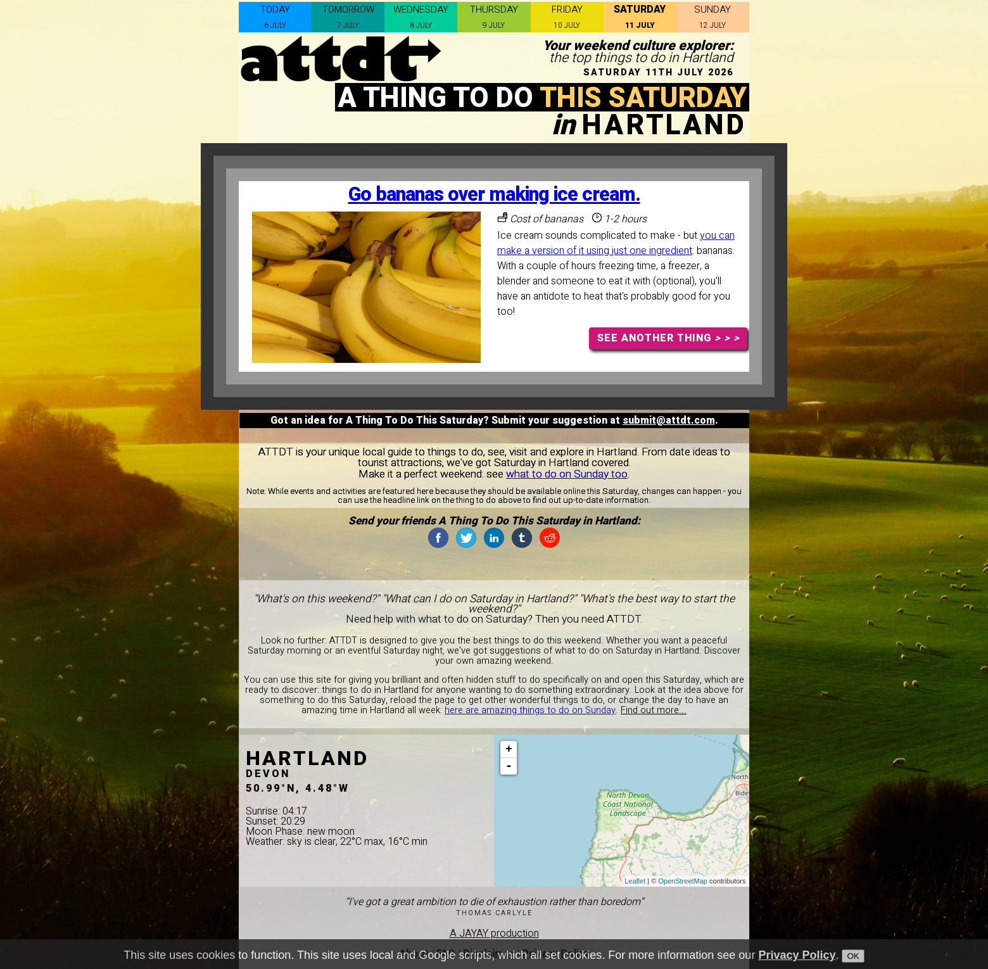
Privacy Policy (796, 960)
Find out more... (654, 710)
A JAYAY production (494, 933)
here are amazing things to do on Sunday (530, 710)
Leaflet (634, 881)
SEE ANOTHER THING (668, 338)
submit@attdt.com (669, 420)
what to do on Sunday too (567, 474)
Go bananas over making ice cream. (494, 194)
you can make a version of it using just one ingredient (616, 243)
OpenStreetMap (682, 881)
